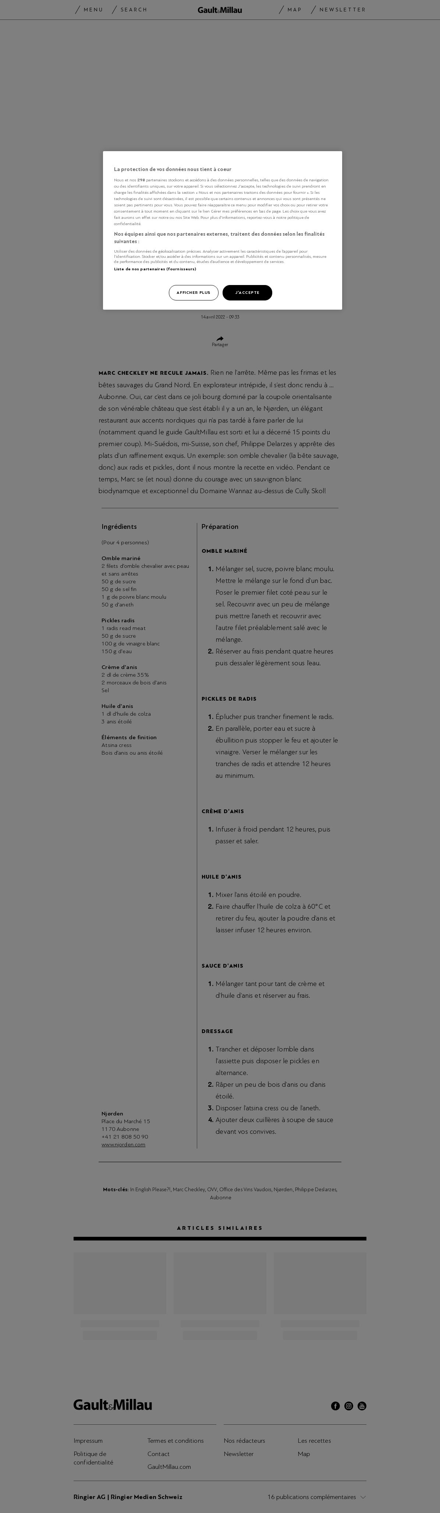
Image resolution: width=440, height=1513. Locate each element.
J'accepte (247, 292)
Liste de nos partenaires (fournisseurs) (155, 268)
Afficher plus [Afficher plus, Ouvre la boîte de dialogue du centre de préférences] (193, 292)
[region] (222, 230)
